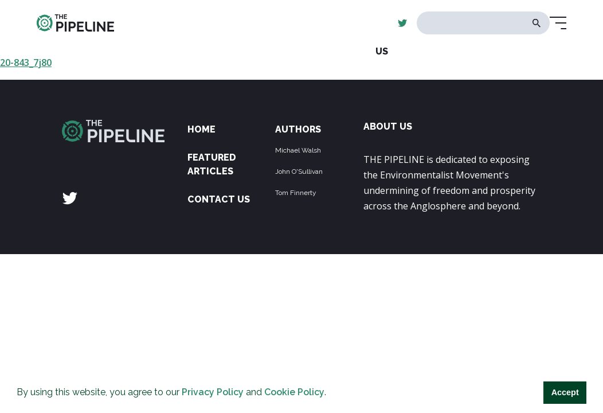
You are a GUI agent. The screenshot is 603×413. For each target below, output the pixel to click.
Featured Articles (211, 164)
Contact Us (218, 199)
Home (201, 129)
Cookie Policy (294, 392)
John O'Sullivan (299, 171)
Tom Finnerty (295, 193)
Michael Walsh (298, 150)
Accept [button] (565, 392)
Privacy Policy (213, 392)
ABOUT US (387, 126)
